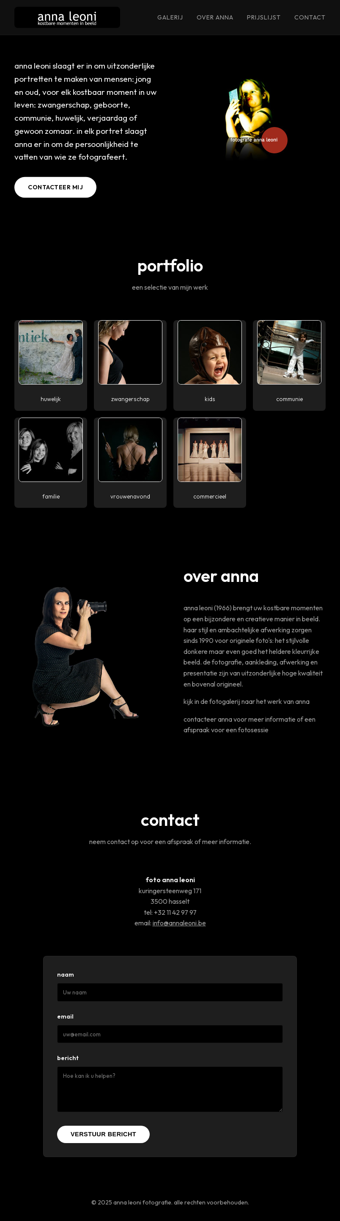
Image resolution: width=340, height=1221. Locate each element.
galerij (170, 17)
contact (310, 17)
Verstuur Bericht (103, 1134)
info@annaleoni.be (179, 923)
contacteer (200, 719)
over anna (215, 17)
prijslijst (264, 17)
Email (65, 1016)
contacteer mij (55, 187)
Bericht (68, 1058)
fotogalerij (224, 701)
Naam (65, 974)
